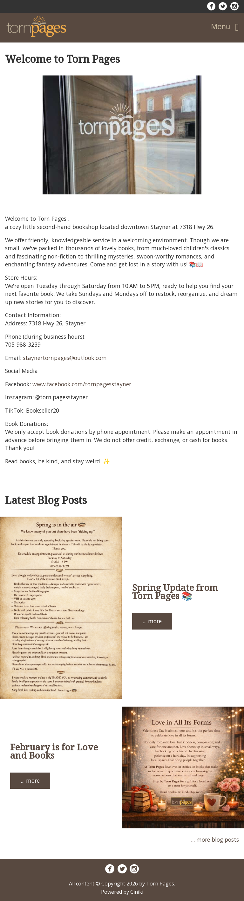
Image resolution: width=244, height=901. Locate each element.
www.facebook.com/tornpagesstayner (81, 384)
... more (152, 621)
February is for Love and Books (54, 751)
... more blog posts (215, 839)
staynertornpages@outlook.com (65, 358)
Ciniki (136, 891)
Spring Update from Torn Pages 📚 (175, 591)
